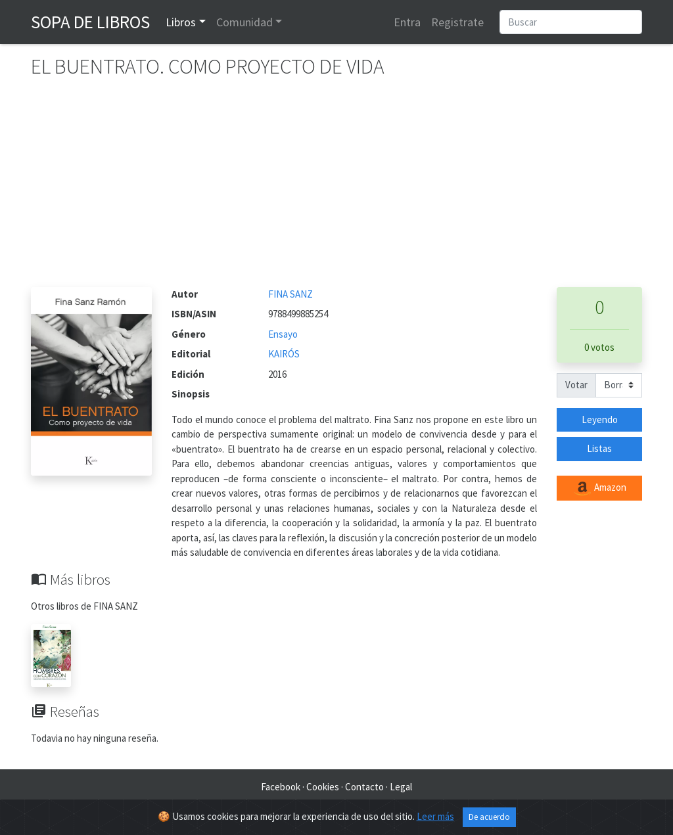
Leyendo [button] (600, 419)
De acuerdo (489, 817)
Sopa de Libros (90, 22)
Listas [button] (599, 448)
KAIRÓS (284, 354)
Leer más (435, 816)
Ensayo (283, 334)
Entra (407, 22)
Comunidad (244, 22)
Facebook (280, 786)
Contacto (364, 786)
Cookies (322, 786)
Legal (401, 786)
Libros (181, 22)
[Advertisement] (336, 189)
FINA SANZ (290, 294)
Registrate (457, 22)
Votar (576, 384)
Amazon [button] (599, 488)
